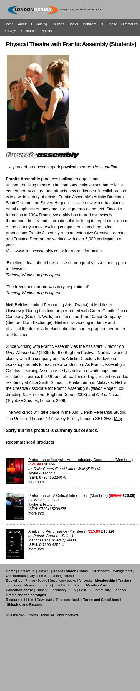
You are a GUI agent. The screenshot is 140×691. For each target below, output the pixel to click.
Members (89, 24)
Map (118, 418)
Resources (29, 31)
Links (30, 599)
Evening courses (62, 576)
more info (36, 482)
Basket (47, 31)
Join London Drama (69, 585)
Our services (100, 571)
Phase (112, 24)
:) (102, 24)
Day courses (38, 576)
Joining (41, 24)
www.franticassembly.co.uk (39, 251)
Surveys (10, 31)
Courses (57, 24)
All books (85, 580)
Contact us (26, 571)
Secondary (58, 590)
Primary (42, 590)
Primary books (36, 580)
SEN (72, 590)
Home (9, 24)
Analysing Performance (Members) (57, 531)
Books (73, 24)
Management (122, 571)
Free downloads (68, 599)
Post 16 (85, 590)
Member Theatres (37, 585)
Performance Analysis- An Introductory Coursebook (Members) (80, 460)
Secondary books (63, 580)
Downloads (45, 599)
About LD (25, 24)
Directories (129, 24)
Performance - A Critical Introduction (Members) (68, 495)
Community (101, 590)
